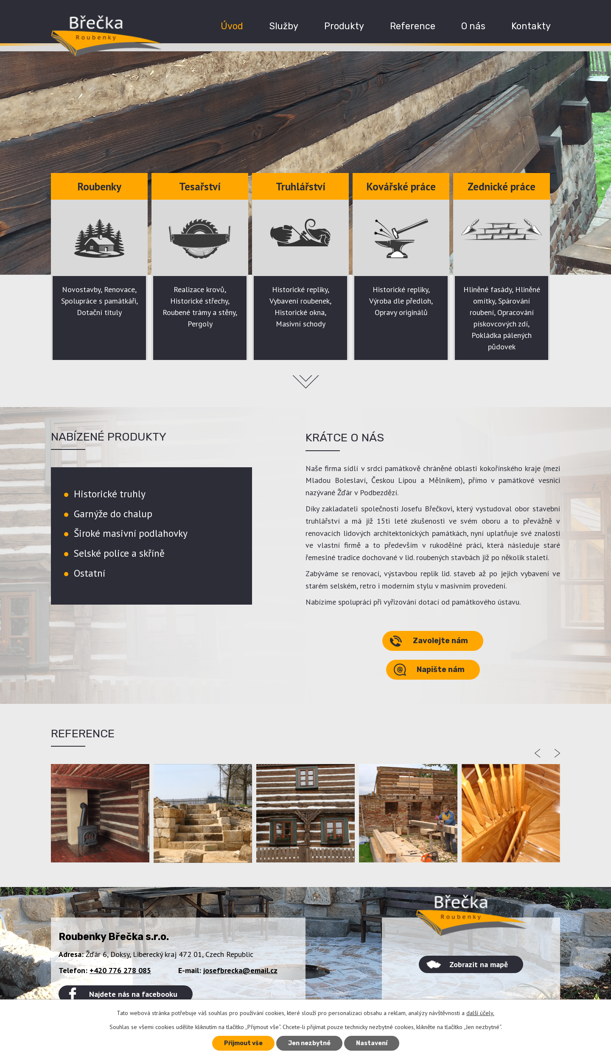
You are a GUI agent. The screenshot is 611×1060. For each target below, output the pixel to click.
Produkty (344, 26)
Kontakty (531, 26)
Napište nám (441, 669)
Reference (412, 26)
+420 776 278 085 (120, 970)
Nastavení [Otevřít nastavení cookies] (371, 1043)
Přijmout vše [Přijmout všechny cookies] (243, 1043)
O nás (473, 26)
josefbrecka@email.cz (240, 970)
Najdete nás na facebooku (133, 994)
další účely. (480, 1013)
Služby (283, 26)
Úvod (232, 26)
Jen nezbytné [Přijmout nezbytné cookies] (309, 1043)
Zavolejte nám (440, 640)
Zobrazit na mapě (478, 964)
